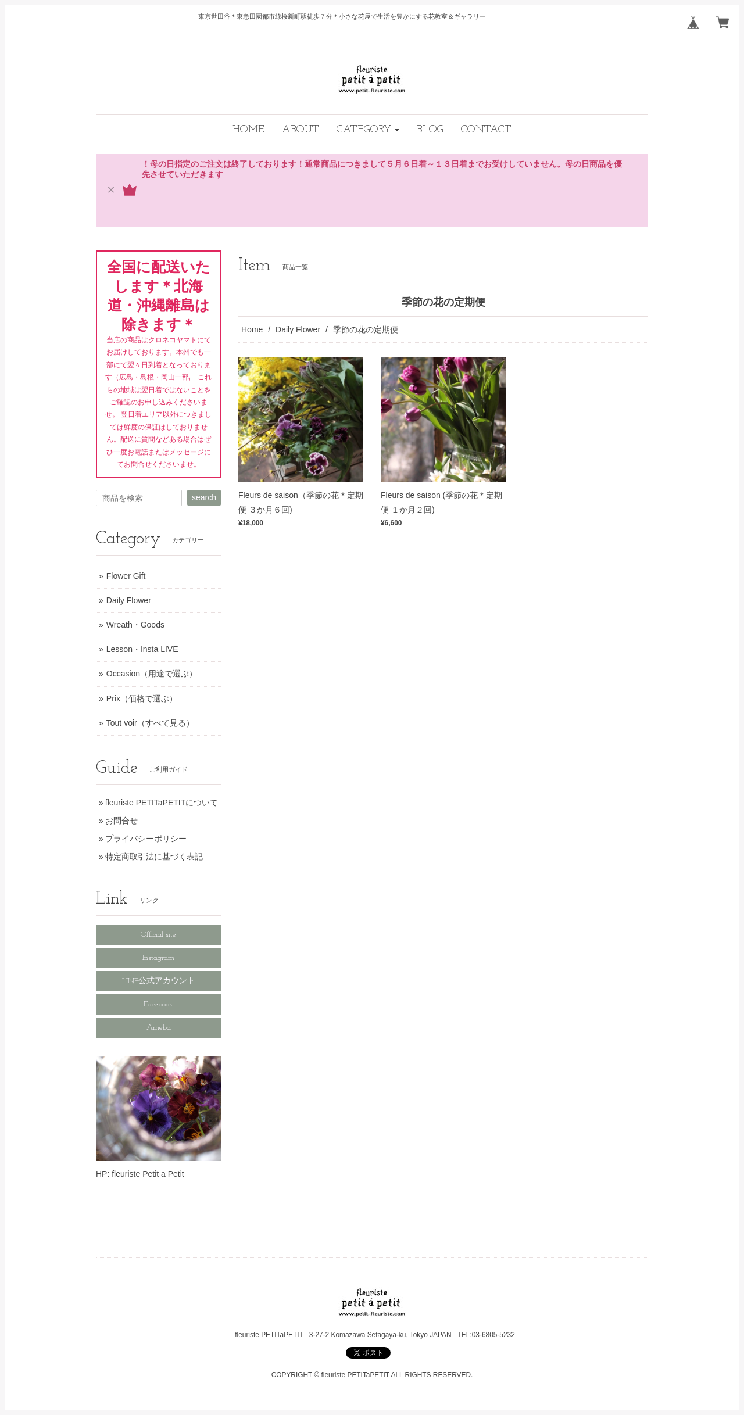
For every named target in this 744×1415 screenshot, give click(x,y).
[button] (368, 130)
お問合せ (121, 820)
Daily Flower (298, 329)
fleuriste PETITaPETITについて (161, 802)
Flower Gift (126, 576)
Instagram (158, 958)
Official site (158, 934)
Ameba (158, 1027)
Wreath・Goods (135, 624)
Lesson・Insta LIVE (142, 649)
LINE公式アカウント (158, 981)
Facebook (158, 1004)
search (204, 497)
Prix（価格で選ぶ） (141, 698)
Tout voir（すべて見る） (150, 723)
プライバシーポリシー (146, 838)
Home (252, 329)
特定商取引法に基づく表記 (154, 856)
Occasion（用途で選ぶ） (151, 673)
